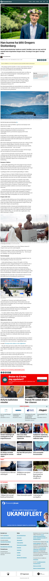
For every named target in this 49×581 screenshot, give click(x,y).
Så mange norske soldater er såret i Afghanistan (15, 344)
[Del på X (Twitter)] (40, 61)
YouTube (19, 556)
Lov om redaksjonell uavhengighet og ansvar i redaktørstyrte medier (39, 538)
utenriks (3, 371)
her (17, 123)
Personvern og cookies (21, 546)
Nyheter (30, 2)
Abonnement (19, 541)
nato (23, 371)
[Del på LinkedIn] (42, 61)
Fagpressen (35, 561)
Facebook (19, 549)
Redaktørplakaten (37, 540)
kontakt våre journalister (6, 539)
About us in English (37, 567)
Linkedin (18, 554)
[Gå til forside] (9, 2)
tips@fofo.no (45, 77)
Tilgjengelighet (20, 544)
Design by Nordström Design (39, 569)
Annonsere (19, 539)
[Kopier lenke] (45, 61)
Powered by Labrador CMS (24, 579)
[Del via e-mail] (44, 61)
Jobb (41, 2)
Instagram (19, 551)
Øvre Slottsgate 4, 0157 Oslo (6, 548)
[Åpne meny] (47, 2)
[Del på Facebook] (38, 61)
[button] (47, 408)
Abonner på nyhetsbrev (22, 559)
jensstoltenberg (18, 371)
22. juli (7, 371)
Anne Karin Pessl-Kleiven (6, 543)
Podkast (37, 2)
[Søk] (44, 2)
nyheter (11, 371)
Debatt (34, 2)
